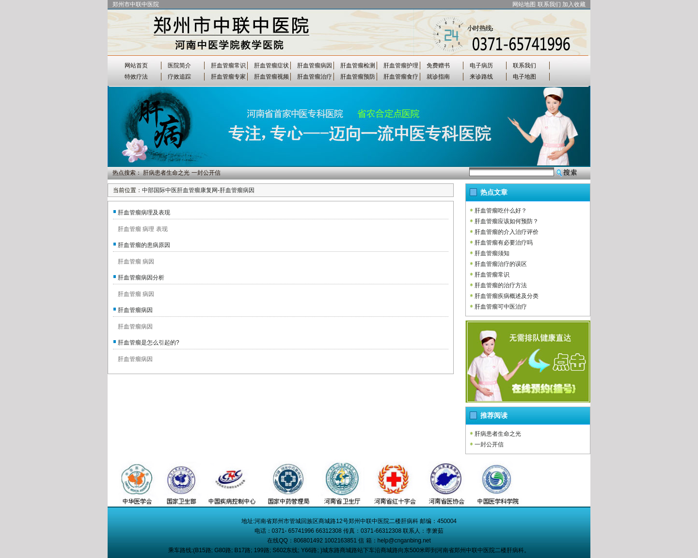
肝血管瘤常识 (228, 65)
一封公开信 (206, 172)
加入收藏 (574, 4)
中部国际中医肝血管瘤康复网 (180, 190)
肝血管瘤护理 (400, 65)
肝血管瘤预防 (357, 76)
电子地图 (524, 76)
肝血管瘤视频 (271, 76)
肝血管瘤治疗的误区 (501, 264)
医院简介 (179, 65)
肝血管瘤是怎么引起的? (148, 342)
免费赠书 (438, 65)
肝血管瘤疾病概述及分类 (507, 296)
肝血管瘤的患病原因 (144, 245)
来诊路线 (481, 76)
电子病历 (481, 65)
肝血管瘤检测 (357, 65)
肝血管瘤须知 (492, 253)
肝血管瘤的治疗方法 (501, 285)
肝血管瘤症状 (271, 65)
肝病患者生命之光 (166, 172)
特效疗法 (136, 76)
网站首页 (136, 65)
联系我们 (549, 4)
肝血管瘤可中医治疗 (501, 306)
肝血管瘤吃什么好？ (501, 210)
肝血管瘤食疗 (400, 76)
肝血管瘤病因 (314, 65)
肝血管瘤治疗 (314, 76)
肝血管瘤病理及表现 (144, 212)
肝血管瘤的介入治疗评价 (507, 232)
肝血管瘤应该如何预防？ (507, 221)
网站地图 (524, 4)
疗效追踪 (179, 76)
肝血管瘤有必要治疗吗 (504, 242)
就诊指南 (438, 76)
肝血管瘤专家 (228, 76)
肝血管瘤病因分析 (141, 277)
